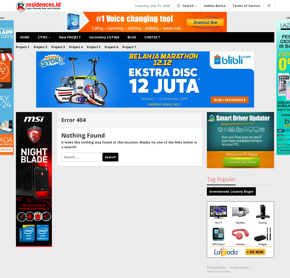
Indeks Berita (240, 267)
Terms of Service (218, 271)
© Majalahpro (216, 267)
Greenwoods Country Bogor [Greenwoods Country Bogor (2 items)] (231, 191)
